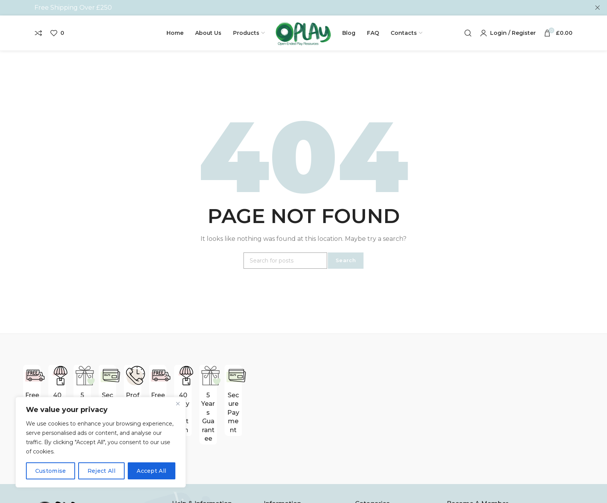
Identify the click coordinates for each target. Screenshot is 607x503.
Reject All (101, 470)
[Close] (177, 403)
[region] (100, 442)
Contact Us (281, 487)
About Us (186, 487)
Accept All (151, 470)
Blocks (365, 487)
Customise (50, 470)
